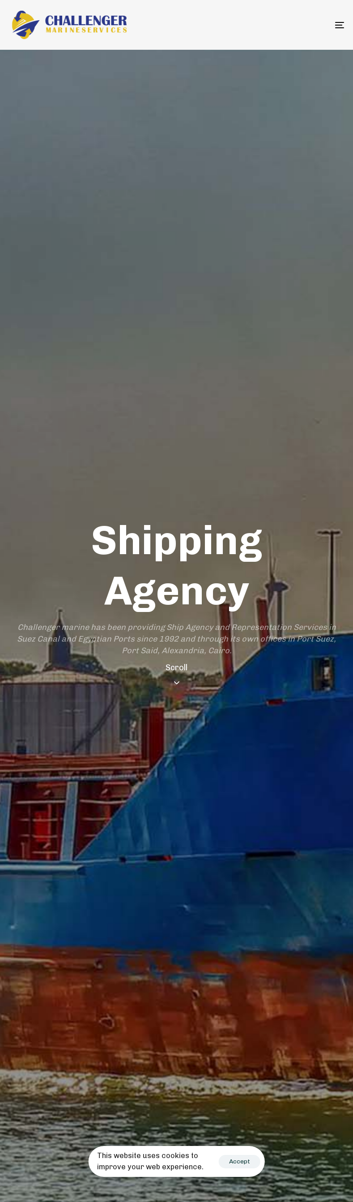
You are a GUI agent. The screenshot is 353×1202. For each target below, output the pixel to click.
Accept (239, 1161)
